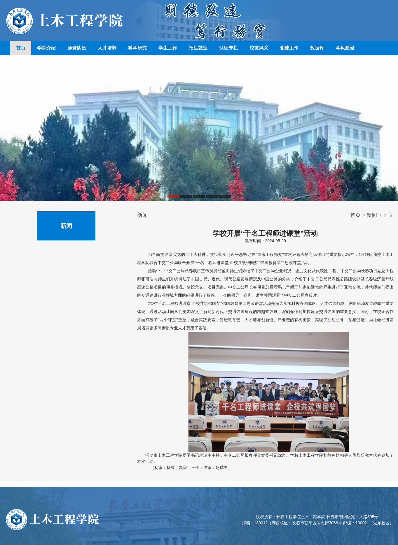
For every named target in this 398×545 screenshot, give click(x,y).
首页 (20, 47)
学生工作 (167, 47)
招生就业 (198, 47)
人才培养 (107, 47)
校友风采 (258, 47)
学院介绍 (46, 47)
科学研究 (137, 47)
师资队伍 (76, 47)
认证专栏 (228, 47)
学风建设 (345, 47)
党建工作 (289, 47)
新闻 (371, 215)
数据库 (317, 47)
